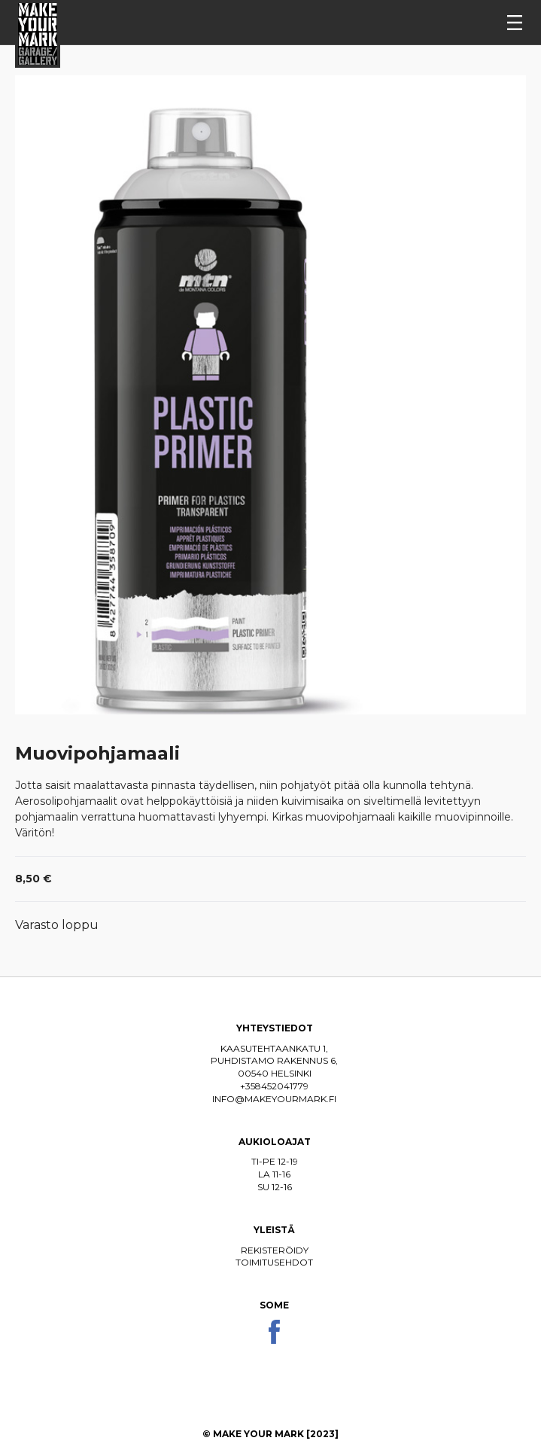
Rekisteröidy (274, 1250)
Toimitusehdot (274, 1262)
